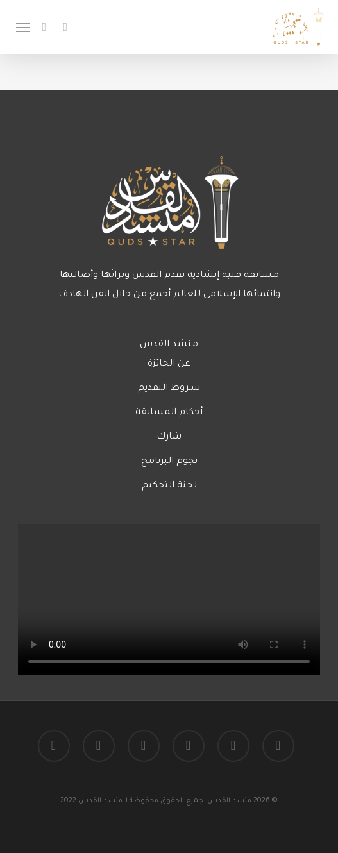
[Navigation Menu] (23, 27)
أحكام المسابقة (169, 413)
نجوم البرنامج (169, 462)
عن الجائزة (169, 364)
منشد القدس (169, 345)
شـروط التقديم (169, 389)
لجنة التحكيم (169, 486)
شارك (169, 437)
